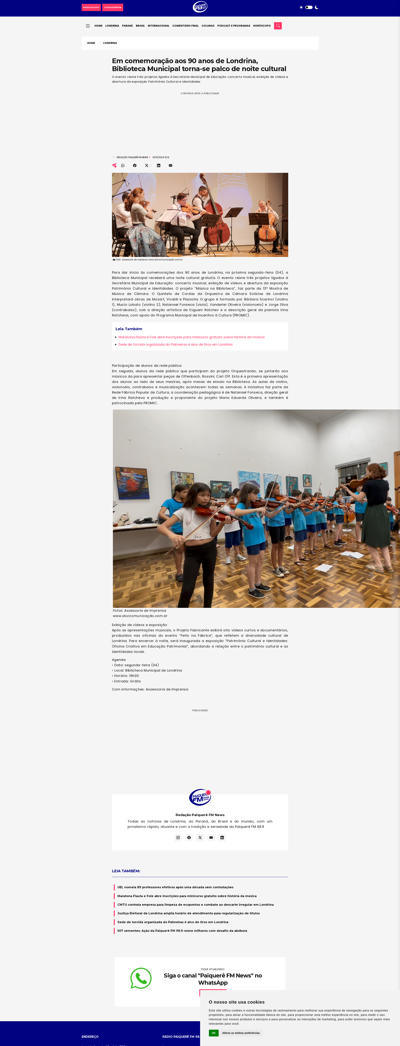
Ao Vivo (167, 962)
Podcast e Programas (233, 26)
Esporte (248, 969)
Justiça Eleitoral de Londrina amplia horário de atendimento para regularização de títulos (188, 810)
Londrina (112, 26)
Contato (167, 956)
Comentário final (185, 26)
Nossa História (171, 950)
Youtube (292, 1008)
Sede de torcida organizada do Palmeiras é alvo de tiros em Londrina (175, 293)
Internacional (158, 26)
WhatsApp (227, 1008)
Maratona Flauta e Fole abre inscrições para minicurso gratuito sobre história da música (192, 285)
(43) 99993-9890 (105, 973)
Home (98, 26)
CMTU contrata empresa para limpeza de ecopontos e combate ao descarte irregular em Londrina (195, 802)
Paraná (127, 26)
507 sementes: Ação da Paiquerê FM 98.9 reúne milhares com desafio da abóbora (182, 828)
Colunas (208, 26)
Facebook (272, 1008)
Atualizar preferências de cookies (183, 981)
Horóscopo (262, 26)
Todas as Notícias (254, 975)
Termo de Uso (171, 975)
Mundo (247, 962)
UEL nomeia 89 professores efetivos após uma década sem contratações (175, 784)
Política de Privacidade (176, 969)
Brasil (140, 26)
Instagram (249, 1008)
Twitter (311, 1008)
